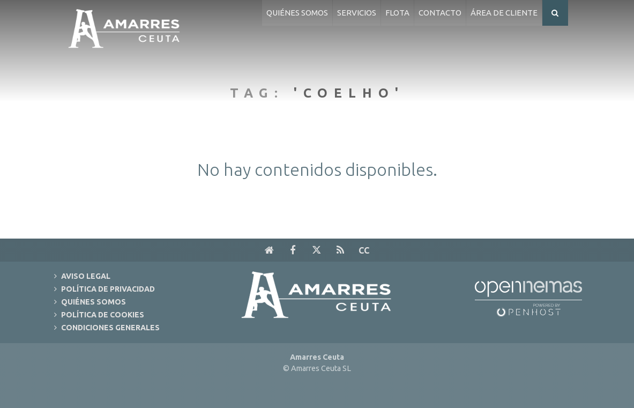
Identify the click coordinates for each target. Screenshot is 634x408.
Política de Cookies (102, 314)
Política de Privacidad (108, 289)
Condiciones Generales (110, 327)
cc (364, 250)
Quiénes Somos (93, 302)
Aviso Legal (85, 276)
